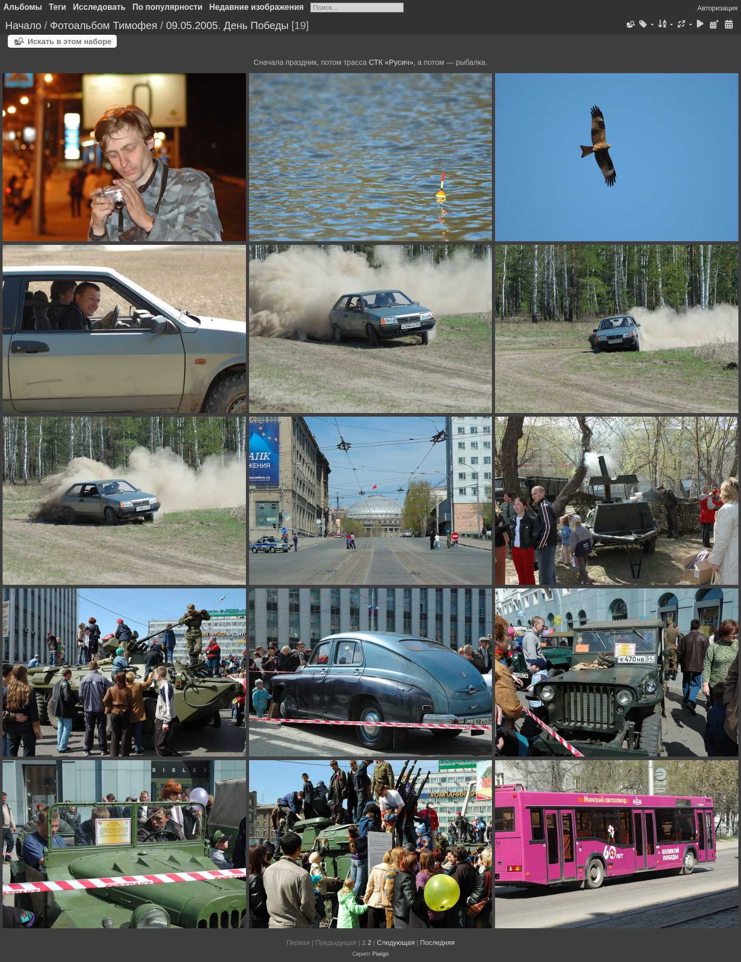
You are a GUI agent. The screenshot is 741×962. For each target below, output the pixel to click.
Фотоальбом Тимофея (103, 25)
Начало (23, 25)
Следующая (396, 942)
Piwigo (380, 954)
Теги (57, 7)
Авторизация (717, 8)
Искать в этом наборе (70, 41)
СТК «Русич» (391, 62)
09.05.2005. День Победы (227, 25)
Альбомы (23, 7)
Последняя (437, 942)
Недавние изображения (256, 7)
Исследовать (99, 7)
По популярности (167, 7)
